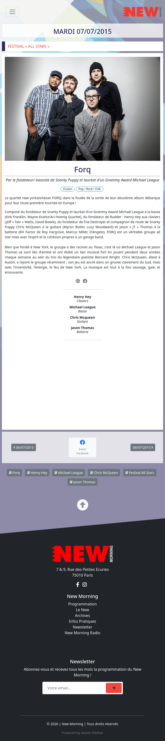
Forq (14, 472)
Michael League (68, 472)
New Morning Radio (82, 632)
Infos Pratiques (82, 621)
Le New (82, 609)
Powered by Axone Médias (82, 732)
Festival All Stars (139, 472)
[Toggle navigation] (12, 12)
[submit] (114, 688)
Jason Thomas (82, 482)
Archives (82, 615)
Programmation (82, 604)
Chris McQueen (104, 472)
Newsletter (82, 627)
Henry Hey (37, 472)
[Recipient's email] (75, 688)
